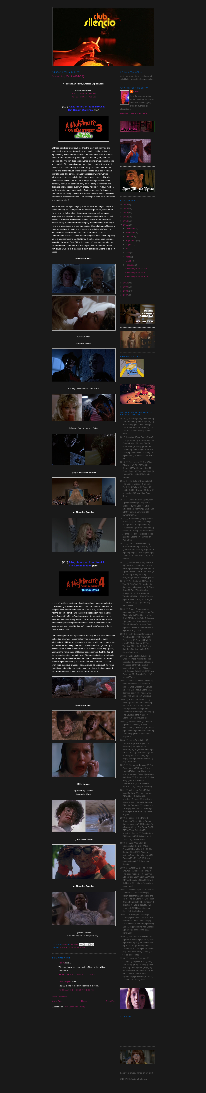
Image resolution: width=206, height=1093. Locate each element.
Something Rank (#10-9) (136, 268)
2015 (125, 208)
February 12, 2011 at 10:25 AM (77, 974)
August (129, 244)
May (128, 253)
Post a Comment (59, 997)
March (129, 261)
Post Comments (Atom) (74, 1007)
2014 (125, 212)
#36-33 (75, 93)
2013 (125, 217)
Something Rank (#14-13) (136, 276)
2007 (125, 295)
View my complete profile (133, 113)
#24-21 (75, 97)
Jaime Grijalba (65, 981)
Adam (136, 91)
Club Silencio (103, 10)
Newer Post (57, 1001)
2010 (125, 283)
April (128, 257)
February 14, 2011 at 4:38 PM (76, 990)
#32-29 (83, 93)
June (128, 248)
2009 (125, 287)
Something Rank (77, 948)
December (131, 228)
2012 (125, 221)
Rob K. (62, 963)
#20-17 (83, 97)
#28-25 (92, 93)
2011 (125, 225)
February (130, 265)
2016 (125, 204)
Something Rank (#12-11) (136, 272)
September (131, 240)
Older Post (110, 1001)
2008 (125, 291)
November (131, 232)
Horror (64, 948)
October (129, 236)
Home (84, 1001)
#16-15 (92, 97)
